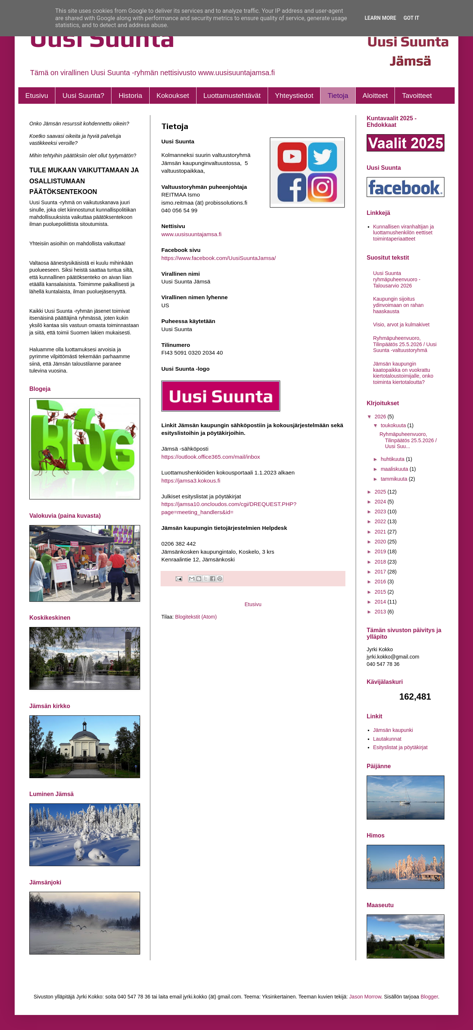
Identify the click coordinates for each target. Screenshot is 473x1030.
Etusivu (36, 95)
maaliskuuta (395, 469)
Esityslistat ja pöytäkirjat (400, 747)
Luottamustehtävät (232, 95)
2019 (381, 551)
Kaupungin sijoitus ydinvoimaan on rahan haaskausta (398, 305)
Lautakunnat (387, 739)
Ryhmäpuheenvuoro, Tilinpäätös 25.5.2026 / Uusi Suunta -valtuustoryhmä (405, 344)
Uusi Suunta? (83, 95)
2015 (381, 592)
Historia (130, 95)
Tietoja (337, 95)
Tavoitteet (417, 95)
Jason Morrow (365, 997)
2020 (381, 542)
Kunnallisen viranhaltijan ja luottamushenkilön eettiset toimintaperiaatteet (403, 233)
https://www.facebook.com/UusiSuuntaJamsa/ (218, 258)
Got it (411, 18)
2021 (381, 532)
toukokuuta (394, 425)
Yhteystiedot (294, 95)
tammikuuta (394, 479)
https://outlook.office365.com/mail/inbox (210, 457)
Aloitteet (375, 95)
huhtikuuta (393, 459)
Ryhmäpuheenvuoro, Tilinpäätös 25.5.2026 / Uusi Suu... (408, 440)
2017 (381, 572)
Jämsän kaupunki (393, 730)
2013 (381, 612)
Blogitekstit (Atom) (196, 617)
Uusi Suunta (102, 37)
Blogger (429, 997)
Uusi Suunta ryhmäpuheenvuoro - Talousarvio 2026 (397, 279)
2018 (381, 562)
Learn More (380, 18)
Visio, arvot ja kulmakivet (401, 324)
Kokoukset (173, 95)
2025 (381, 492)
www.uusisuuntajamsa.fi (191, 234)
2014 (381, 602)
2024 (381, 502)
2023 (381, 511)
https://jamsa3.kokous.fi (190, 480)
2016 (381, 581)
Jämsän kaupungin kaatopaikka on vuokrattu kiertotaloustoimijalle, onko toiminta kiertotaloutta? (403, 373)
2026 (381, 416)
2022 (381, 521)
